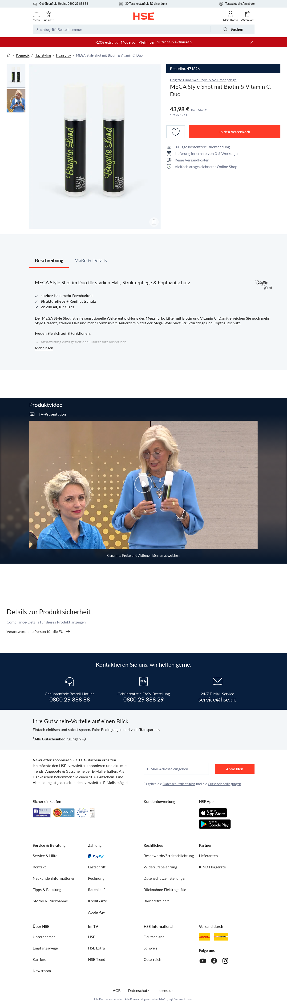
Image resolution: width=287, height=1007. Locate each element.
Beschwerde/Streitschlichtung (169, 855)
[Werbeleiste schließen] (252, 42)
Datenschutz (138, 990)
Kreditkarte (97, 901)
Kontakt (39, 867)
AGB (117, 990)
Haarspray (63, 55)
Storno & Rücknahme (50, 901)
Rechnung (96, 878)
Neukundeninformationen (54, 878)
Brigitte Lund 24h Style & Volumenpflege (203, 80)
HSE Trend (96, 959)
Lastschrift (96, 867)
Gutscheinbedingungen (224, 784)
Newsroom (42, 970)
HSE (91, 936)
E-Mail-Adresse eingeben (167, 769)
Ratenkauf (96, 889)
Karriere (39, 959)
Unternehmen (44, 936)
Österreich (152, 959)
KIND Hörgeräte (212, 867)
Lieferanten (208, 855)
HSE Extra (96, 948)
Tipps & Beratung (47, 889)
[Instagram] (225, 961)
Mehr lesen (44, 348)
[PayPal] (96, 855)
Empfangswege (45, 948)
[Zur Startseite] (143, 16)
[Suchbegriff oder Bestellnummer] (121, 29)
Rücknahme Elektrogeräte (165, 889)
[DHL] (204, 937)
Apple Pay (96, 912)
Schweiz (150, 948)
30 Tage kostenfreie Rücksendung (143, 3)
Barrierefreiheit (156, 901)
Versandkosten (197, 160)
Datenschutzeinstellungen (165, 878)
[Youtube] (202, 961)
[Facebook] (214, 961)
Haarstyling (43, 55)
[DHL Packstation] (221, 937)
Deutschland (154, 936)
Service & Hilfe (45, 855)
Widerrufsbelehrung (160, 867)
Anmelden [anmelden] (234, 769)
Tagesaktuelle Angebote (237, 3)
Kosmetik (22, 55)
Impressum (165, 990)
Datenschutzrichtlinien (179, 784)
